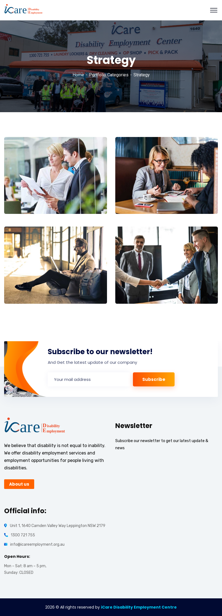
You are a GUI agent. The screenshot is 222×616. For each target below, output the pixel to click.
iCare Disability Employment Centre (139, 607)
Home (78, 74)
